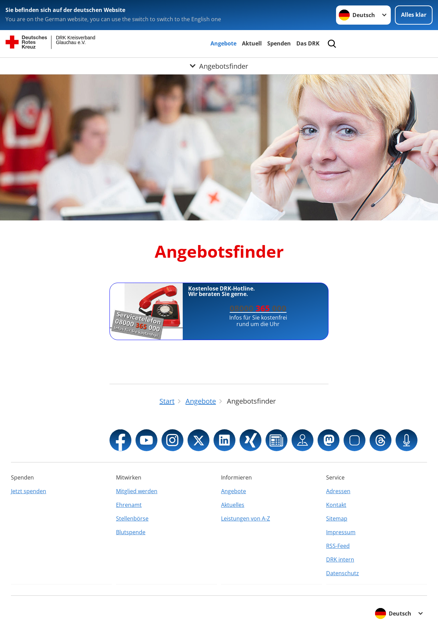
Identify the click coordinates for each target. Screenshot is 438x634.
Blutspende (130, 532)
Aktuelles (232, 505)
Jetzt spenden (28, 491)
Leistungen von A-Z (245, 518)
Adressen (338, 491)
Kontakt (336, 505)
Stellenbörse (132, 518)
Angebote (223, 43)
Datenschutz (342, 573)
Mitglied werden (136, 491)
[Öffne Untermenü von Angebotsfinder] (219, 66)
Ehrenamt (129, 505)
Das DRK (308, 43)
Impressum (341, 532)
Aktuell (252, 43)
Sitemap (336, 518)
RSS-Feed (338, 546)
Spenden (279, 43)
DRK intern (340, 559)
